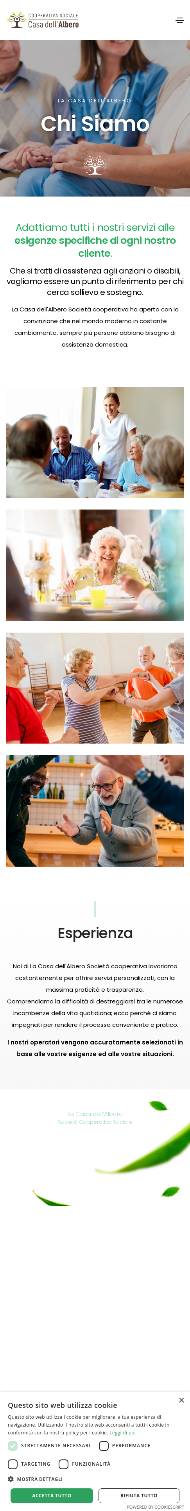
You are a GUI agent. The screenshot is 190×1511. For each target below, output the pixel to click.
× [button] (181, 1401)
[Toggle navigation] (180, 20)
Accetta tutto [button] (51, 1495)
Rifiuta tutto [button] (139, 1495)
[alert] (95, 1451)
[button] (95, 1479)
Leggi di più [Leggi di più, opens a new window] (122, 1432)
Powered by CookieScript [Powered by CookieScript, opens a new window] (155, 1507)
